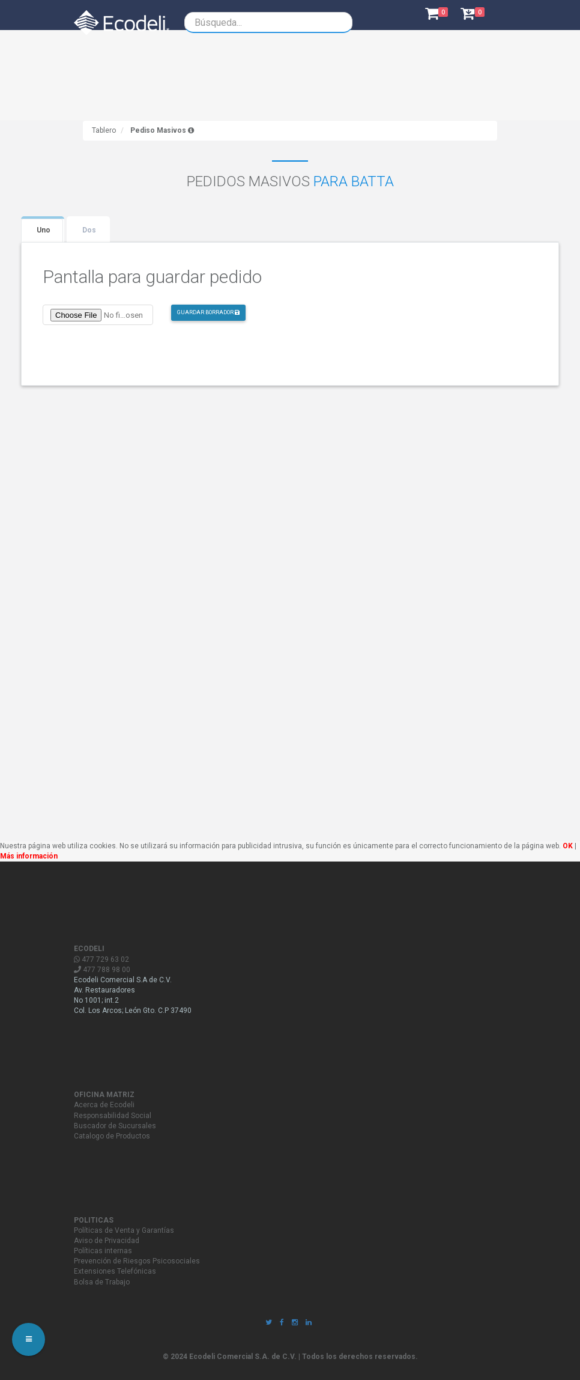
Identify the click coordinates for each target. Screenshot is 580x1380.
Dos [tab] (89, 230)
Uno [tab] (43, 230)
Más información (29, 856)
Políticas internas (103, 1251)
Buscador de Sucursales (115, 1126)
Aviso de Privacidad (106, 1240)
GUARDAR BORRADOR (208, 312)
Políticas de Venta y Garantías (124, 1230)
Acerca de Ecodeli (104, 1105)
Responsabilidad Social (112, 1115)
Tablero (104, 130)
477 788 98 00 (102, 969)
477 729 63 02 (101, 959)
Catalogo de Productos (112, 1136)
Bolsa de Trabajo (102, 1282)
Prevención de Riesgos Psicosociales (137, 1261)
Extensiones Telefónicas (115, 1271)
